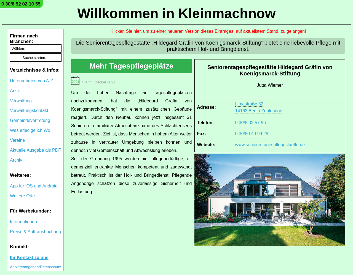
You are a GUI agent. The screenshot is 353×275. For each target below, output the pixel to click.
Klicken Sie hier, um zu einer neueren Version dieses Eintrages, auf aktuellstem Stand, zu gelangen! (208, 31)
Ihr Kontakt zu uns (29, 257)
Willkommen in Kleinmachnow (176, 13)
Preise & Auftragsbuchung (35, 231)
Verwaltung (21, 100)
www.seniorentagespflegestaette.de (270, 144)
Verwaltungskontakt (29, 110)
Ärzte (15, 90)
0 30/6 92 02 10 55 (21, 4)
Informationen (23, 221)
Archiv (16, 160)
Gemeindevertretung (30, 120)
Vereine (17, 140)
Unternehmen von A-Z (31, 80)
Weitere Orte (22, 196)
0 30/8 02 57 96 (250, 122)
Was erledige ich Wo (30, 130)
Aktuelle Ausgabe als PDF (35, 150)
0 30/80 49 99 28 (251, 133)
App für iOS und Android (34, 186)
